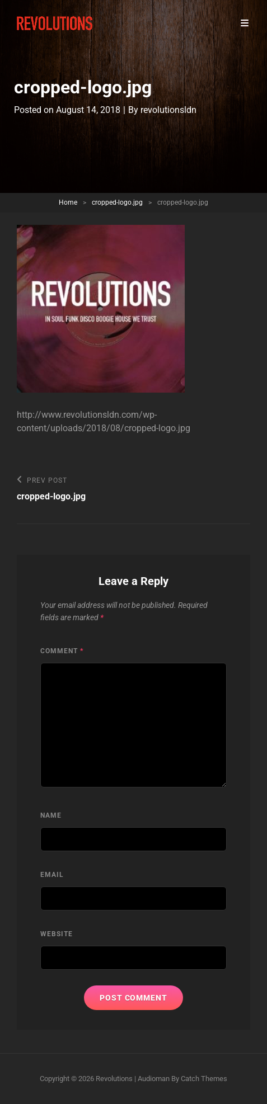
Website (56, 934)
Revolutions (114, 1078)
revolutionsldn (168, 110)
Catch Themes (204, 1078)
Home (68, 202)
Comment (61, 651)
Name (51, 815)
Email (52, 875)
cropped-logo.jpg (117, 202)
